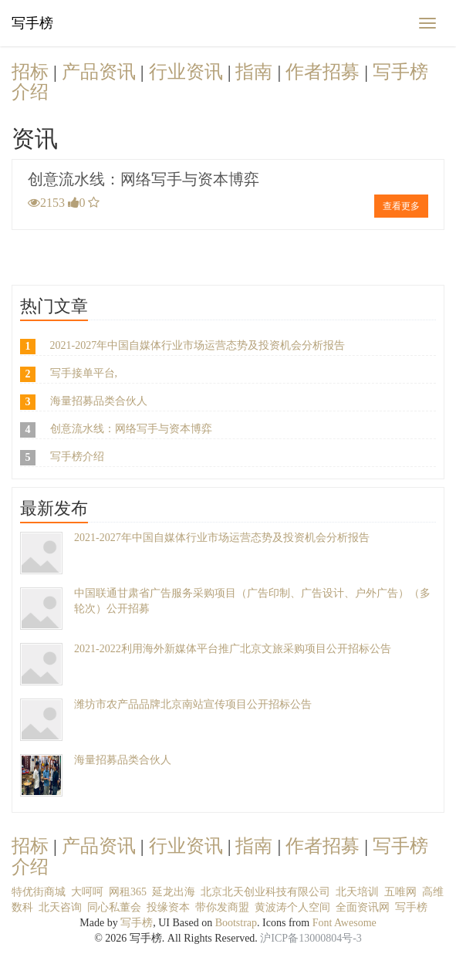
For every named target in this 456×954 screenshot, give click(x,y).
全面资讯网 (363, 907)
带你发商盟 (222, 907)
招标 (32, 72)
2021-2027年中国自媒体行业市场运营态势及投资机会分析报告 (198, 345)
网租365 (128, 892)
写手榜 (32, 23)
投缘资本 (168, 907)
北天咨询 (60, 907)
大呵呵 (87, 892)
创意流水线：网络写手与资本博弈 (143, 179)
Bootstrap (236, 923)
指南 (256, 72)
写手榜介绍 (77, 456)
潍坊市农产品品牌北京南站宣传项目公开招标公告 (193, 704)
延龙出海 (173, 892)
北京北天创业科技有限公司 (265, 892)
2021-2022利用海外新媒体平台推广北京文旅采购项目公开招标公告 (232, 649)
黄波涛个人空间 (292, 907)
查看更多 (401, 206)
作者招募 (324, 72)
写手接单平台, (84, 373)
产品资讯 (101, 72)
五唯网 (400, 892)
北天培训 (357, 892)
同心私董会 (114, 907)
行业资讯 (188, 72)
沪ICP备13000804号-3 (310, 938)
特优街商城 (39, 892)
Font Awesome (344, 923)
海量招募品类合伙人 (98, 401)
